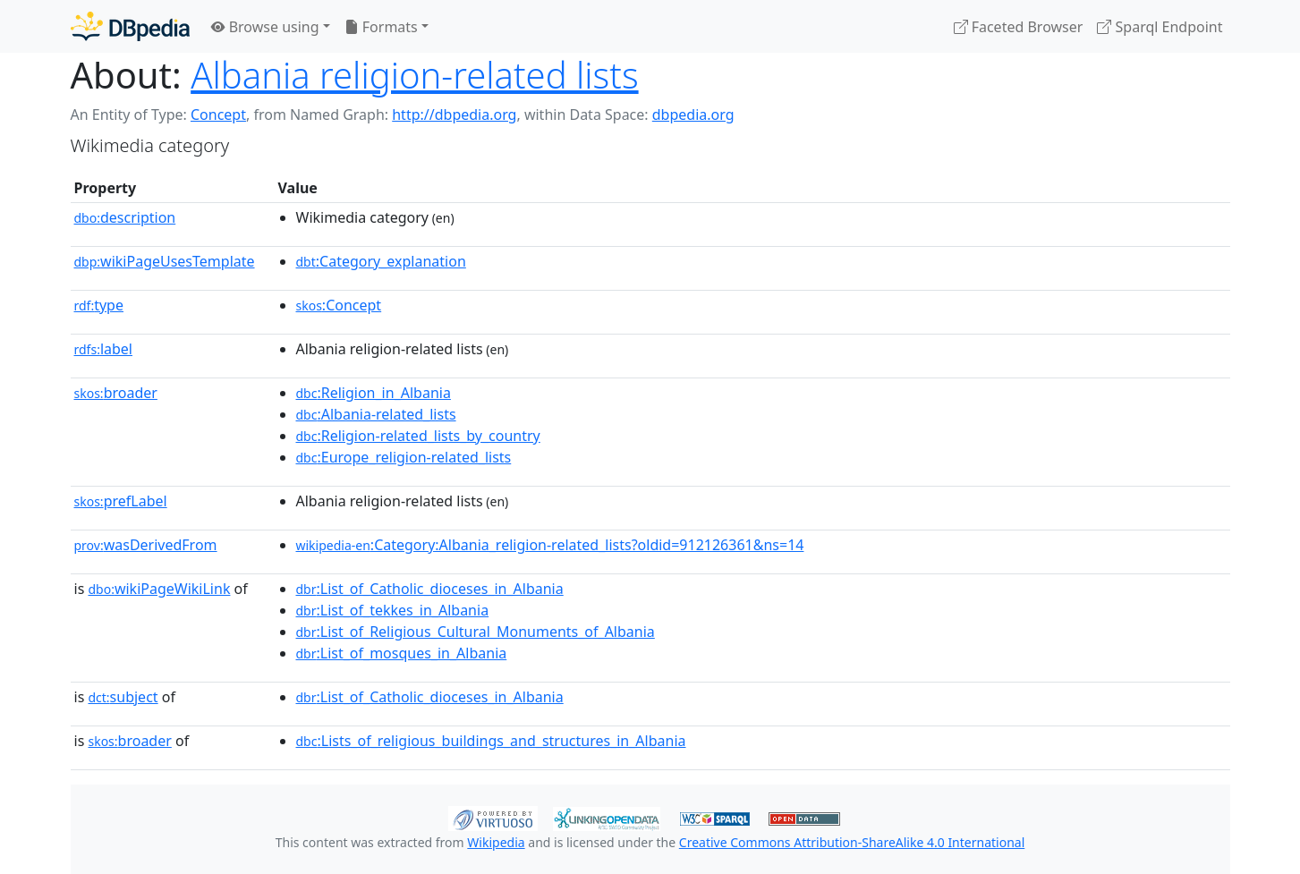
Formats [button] (381, 27)
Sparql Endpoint (1159, 27)
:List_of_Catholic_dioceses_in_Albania (430, 588)
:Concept (339, 305)
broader (115, 393)
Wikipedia (495, 842)
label (103, 349)
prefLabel (120, 501)
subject (122, 697)
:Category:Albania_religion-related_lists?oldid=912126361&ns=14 (550, 545)
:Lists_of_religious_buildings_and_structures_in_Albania (491, 741)
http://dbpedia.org (454, 114)
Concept (218, 114)
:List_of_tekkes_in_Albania (392, 610)
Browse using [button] (265, 27)
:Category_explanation (381, 261)
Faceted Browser (1018, 27)
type (99, 305)
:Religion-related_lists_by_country (418, 435)
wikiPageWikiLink (159, 588)
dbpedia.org (693, 114)
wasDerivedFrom (145, 545)
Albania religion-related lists (414, 74)
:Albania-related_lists (376, 414)
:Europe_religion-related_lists (404, 457)
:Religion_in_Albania (373, 393)
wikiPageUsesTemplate (164, 261)
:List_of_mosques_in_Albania (401, 653)
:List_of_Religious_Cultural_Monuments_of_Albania (475, 631)
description (125, 217)
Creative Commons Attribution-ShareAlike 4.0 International (851, 842)
